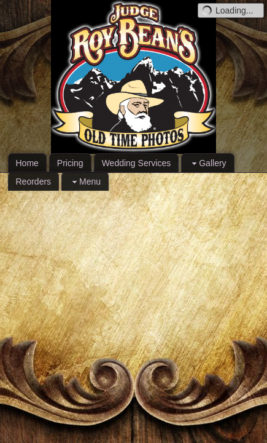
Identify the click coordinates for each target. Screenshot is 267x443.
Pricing (70, 163)
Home (27, 163)
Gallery (207, 163)
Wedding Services (136, 163)
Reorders (34, 181)
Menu (85, 182)
